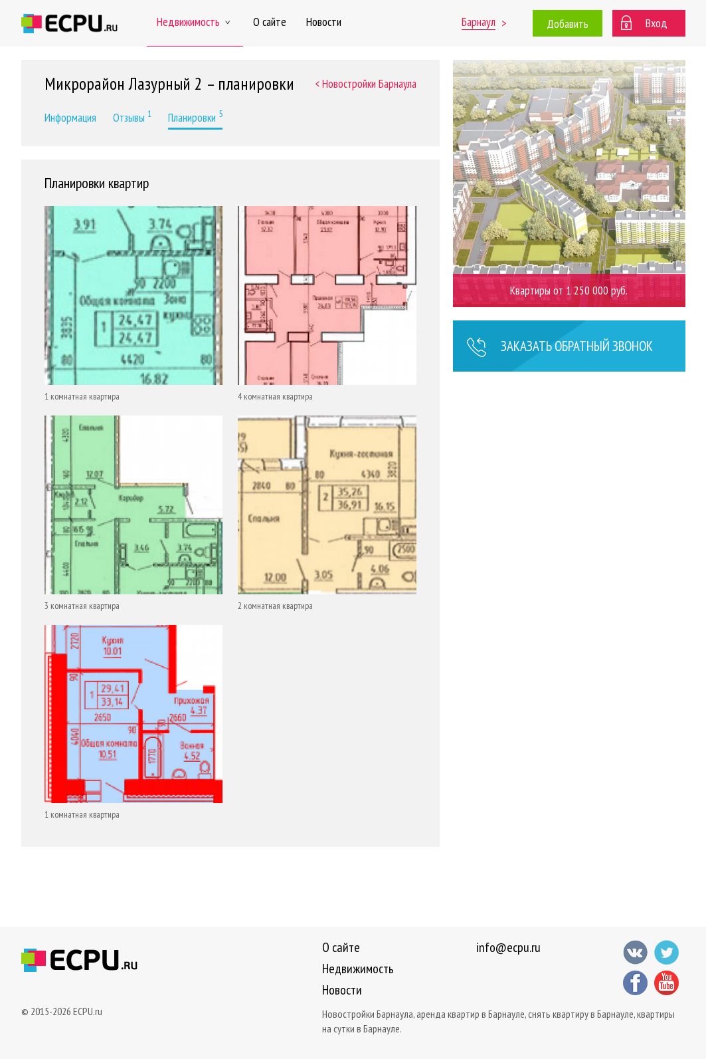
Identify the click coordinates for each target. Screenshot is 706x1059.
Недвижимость (195, 21)
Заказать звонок (559, 347)
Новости (323, 21)
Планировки (195, 116)
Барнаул (478, 21)
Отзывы (132, 116)
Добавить (567, 23)
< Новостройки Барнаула (365, 83)
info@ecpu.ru (508, 947)
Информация (70, 117)
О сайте (269, 21)
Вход (656, 23)
